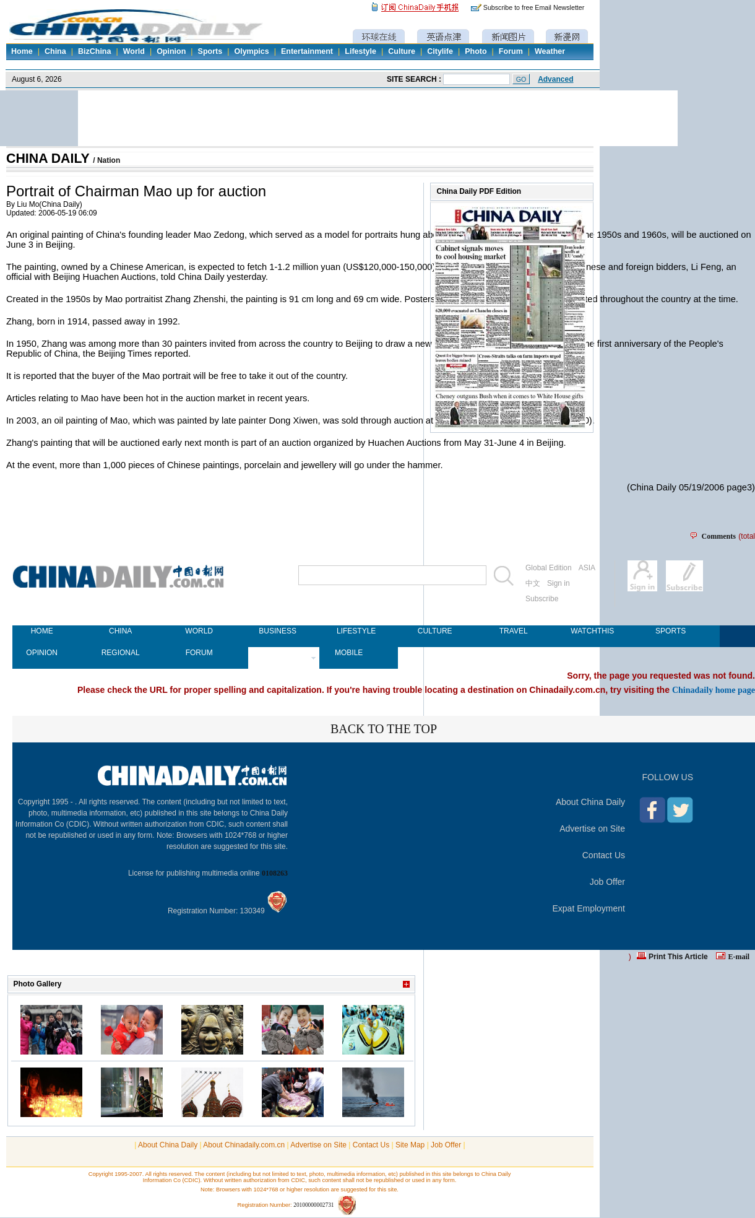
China (55, 51)
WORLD (199, 631)
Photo (475, 51)
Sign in (558, 583)
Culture (401, 51)
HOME (42, 631)
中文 (532, 583)
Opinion (171, 51)
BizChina (94, 51)
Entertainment (307, 51)
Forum (511, 51)
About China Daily (590, 802)
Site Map (410, 1145)
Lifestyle (360, 51)
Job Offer (607, 882)
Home (22, 51)
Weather (550, 51)
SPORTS (670, 631)
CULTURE (435, 631)
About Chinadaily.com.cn (244, 1145)
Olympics (251, 51)
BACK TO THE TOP (383, 729)
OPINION (42, 652)
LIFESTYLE (356, 631)
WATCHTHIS (592, 631)
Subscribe (541, 598)
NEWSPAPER (277, 652)
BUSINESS (277, 631)
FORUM (199, 652)
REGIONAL (120, 652)
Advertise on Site (592, 828)
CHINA (120, 631)
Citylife (440, 51)
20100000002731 (313, 1205)
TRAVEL (513, 631)
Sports (210, 51)
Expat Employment (589, 908)
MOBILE (349, 652)
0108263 (275, 873)
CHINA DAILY (49, 158)
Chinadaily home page (713, 690)
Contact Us (603, 855)
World (134, 51)
